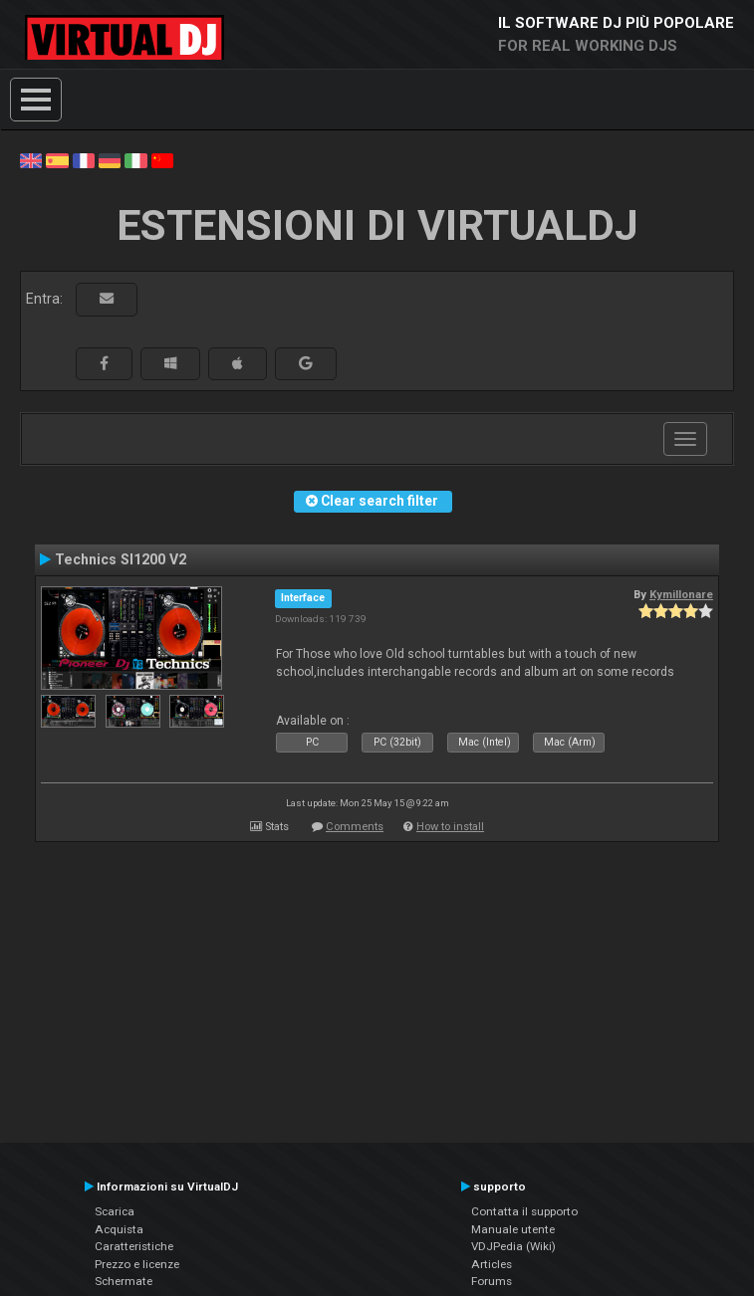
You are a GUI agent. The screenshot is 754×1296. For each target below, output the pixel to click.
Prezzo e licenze (137, 1264)
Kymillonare (681, 594)
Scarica (114, 1211)
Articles (491, 1264)
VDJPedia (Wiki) (513, 1246)
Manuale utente (513, 1229)
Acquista (119, 1229)
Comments (354, 826)
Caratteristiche (134, 1246)
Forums (491, 1281)
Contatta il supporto (524, 1211)
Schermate (123, 1281)
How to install (450, 826)
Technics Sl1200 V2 (120, 559)
